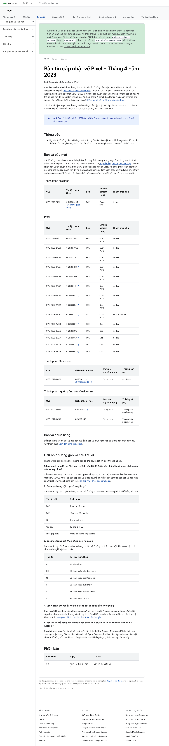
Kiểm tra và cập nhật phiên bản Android (105, 100)
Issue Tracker (131, 740)
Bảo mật (64, 59)
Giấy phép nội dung (114, 681)
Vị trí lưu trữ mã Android (48, 715)
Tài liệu (7, 11)
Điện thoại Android (107, 17)
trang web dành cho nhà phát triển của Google (79, 617)
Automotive (128, 17)
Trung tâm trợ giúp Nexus (136, 723)
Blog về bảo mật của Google (94, 728)
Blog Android (87, 723)
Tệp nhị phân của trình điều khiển (52, 736)
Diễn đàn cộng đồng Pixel (70, 444)
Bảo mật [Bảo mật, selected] (41, 17)
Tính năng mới (9, 17)
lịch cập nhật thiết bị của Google (94, 481)
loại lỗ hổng (105, 163)
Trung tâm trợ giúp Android (137, 715)
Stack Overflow (132, 736)
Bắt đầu (26, 17)
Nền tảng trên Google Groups (94, 732)
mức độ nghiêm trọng (122, 163)
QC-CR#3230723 (82, 382)
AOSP (46, 59)
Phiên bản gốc (44, 732)
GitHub (42, 740)
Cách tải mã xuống (46, 723)
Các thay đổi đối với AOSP (77, 46)
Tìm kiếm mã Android (48, 3)
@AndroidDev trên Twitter (93, 719)
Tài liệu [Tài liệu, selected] (26, 3)
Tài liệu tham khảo (150, 17)
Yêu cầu (42, 719)
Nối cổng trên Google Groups (94, 740)
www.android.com (133, 728)
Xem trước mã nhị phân (48, 728)
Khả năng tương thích (81, 17)
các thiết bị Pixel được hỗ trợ (77, 90)
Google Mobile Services (135, 732)
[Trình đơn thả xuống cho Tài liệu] (32, 3)
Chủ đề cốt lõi (58, 17)
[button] (15, 22)
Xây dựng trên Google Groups (94, 736)
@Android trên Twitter (91, 715)
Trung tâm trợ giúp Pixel (135, 719)
